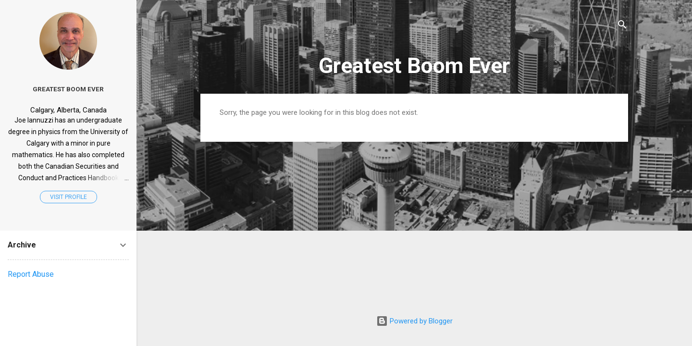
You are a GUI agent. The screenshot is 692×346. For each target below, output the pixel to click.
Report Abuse (31, 274)
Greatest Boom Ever (414, 65)
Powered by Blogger (414, 321)
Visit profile (68, 197)
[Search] (622, 26)
